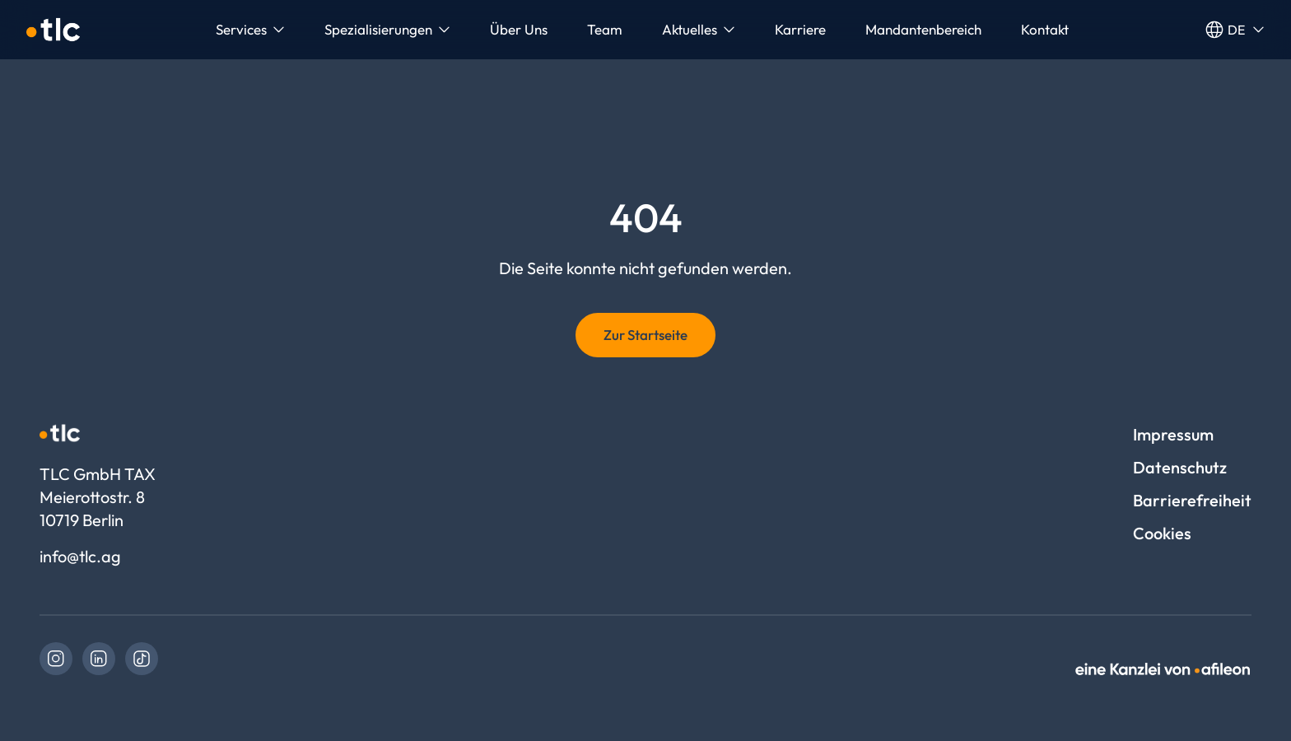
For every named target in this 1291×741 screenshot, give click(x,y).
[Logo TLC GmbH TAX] (53, 29)
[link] (56, 658)
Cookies (1162, 533)
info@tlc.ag (80, 556)
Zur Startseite (645, 334)
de (1235, 30)
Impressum (1173, 434)
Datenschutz (1180, 467)
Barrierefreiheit (1192, 500)
